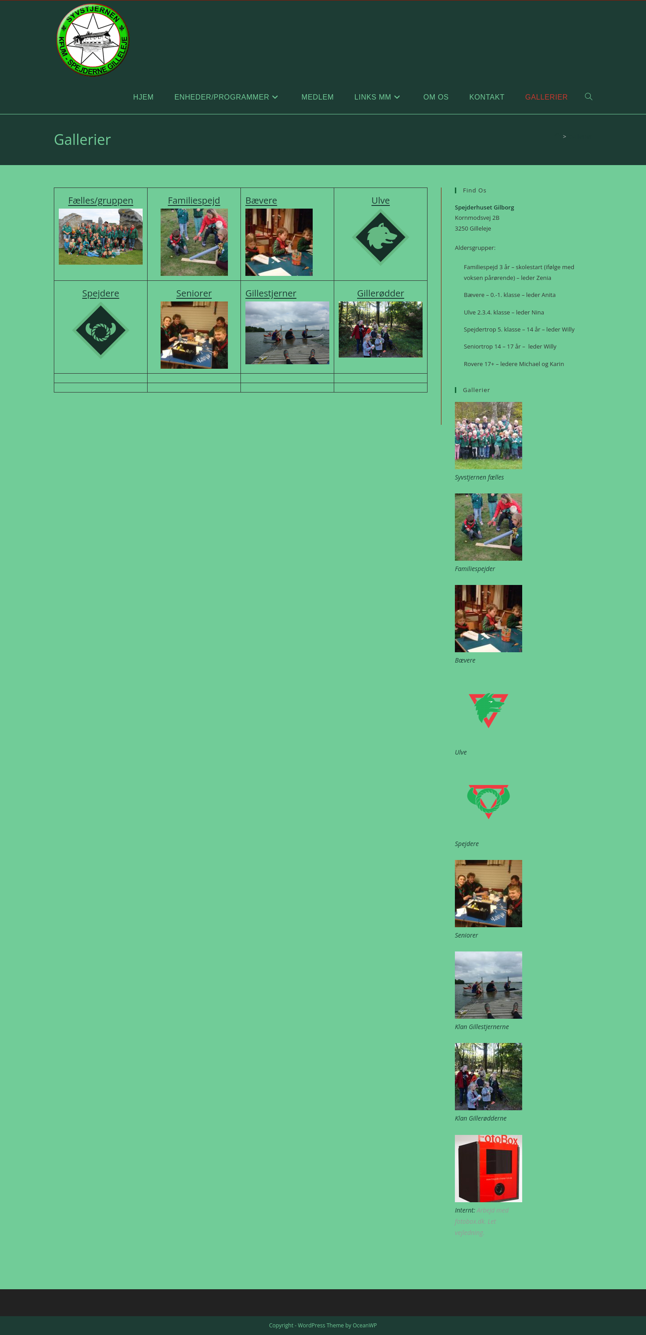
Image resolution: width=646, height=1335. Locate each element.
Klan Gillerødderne (480, 1118)
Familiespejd (194, 200)
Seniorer (466, 935)
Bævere (261, 200)
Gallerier (580, 136)
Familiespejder (475, 568)
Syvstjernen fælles (479, 477)
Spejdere (467, 843)
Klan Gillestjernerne (482, 1026)
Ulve (380, 200)
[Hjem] (557, 136)
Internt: (465, 1210)
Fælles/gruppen (100, 200)
